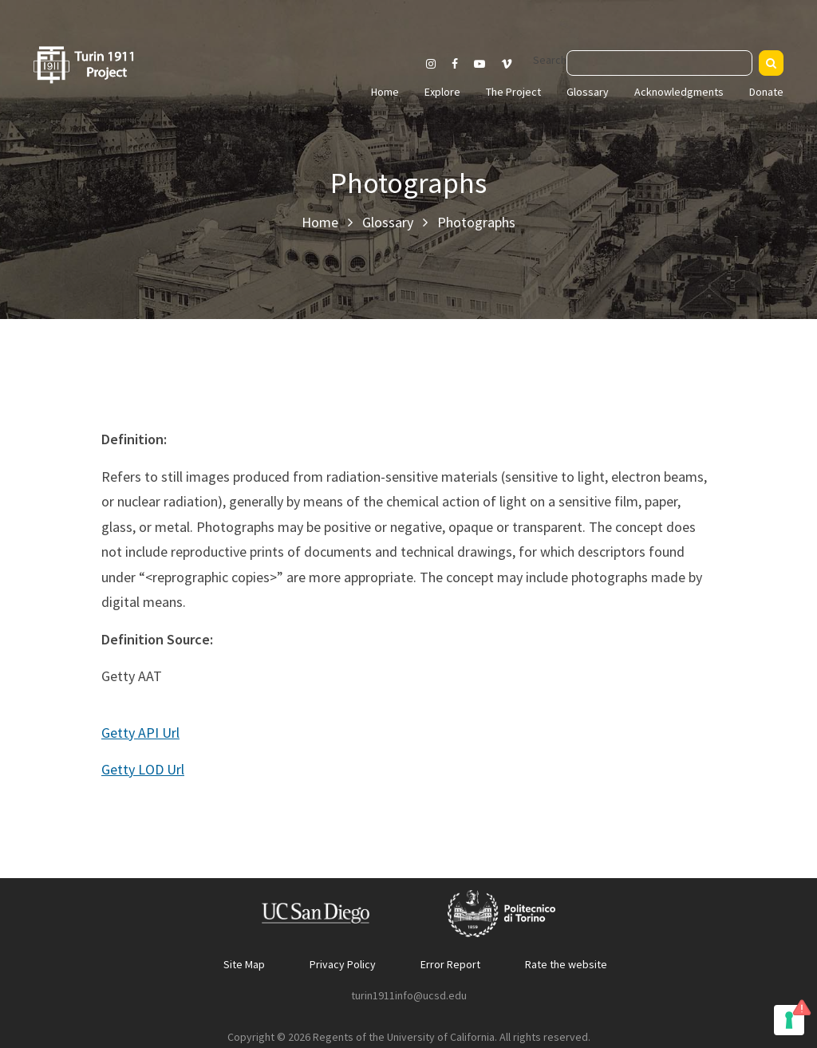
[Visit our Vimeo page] (513, 63)
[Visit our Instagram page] (431, 63)
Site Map (244, 964)
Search (549, 60)
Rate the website (566, 964)
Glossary (587, 92)
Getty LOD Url (142, 769)
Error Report (450, 964)
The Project (513, 92)
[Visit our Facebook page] (455, 63)
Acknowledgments (679, 92)
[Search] (771, 63)
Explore (442, 92)
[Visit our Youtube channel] (479, 63)
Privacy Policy (343, 964)
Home (385, 92)
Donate (766, 92)
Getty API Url (140, 732)
